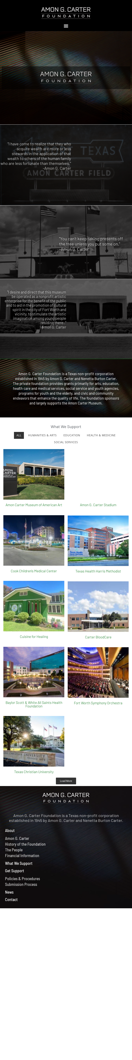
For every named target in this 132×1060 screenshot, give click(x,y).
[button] (66, 25)
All (18, 435)
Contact (11, 899)
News (9, 892)
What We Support (18, 863)
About (10, 830)
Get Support (14, 870)
